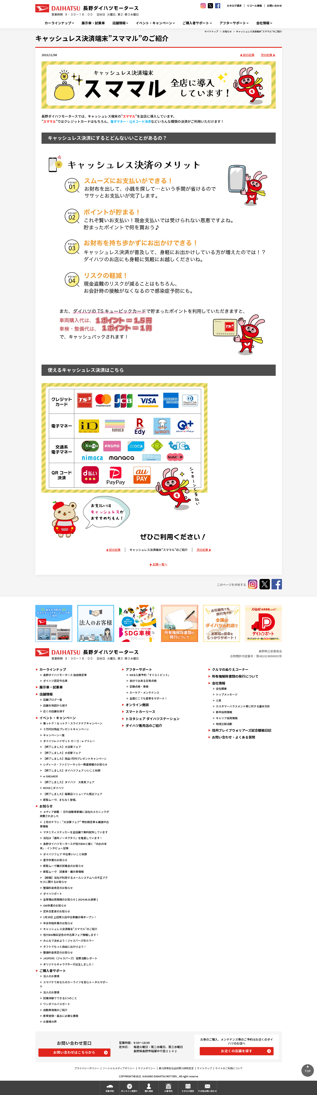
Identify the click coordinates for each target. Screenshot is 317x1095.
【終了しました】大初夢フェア (62, 753)
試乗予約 (110, 1091)
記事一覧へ (160, 564)
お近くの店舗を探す (236, 1050)
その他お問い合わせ (207, 1091)
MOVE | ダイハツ (53, 788)
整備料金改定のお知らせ (58, 888)
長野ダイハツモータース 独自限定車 (65, 675)
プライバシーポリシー (86, 1068)
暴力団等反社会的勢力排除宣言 (176, 1068)
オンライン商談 (137, 704)
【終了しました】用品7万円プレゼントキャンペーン (74, 759)
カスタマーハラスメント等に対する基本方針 (243, 706)
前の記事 (249, 55)
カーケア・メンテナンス (144, 692)
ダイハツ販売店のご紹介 (144, 725)
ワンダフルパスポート (56, 1004)
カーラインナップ (58, 23)
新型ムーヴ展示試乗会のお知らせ (63, 866)
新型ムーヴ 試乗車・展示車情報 (63, 872)
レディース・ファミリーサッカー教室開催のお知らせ (75, 764)
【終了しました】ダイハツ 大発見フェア (68, 782)
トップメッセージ (226, 694)
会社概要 (221, 689)
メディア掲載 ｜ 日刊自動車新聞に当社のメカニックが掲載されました (74, 814)
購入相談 (149, 1091)
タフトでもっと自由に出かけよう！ (64, 947)
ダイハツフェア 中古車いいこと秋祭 (65, 854)
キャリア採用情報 (226, 718)
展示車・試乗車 (93, 23)
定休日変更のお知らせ (56, 911)
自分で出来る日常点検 (143, 681)
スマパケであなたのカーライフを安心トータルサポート (74, 984)
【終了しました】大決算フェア (62, 747)
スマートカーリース (140, 711)
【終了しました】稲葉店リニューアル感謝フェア (72, 794)
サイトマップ (204, 1068)
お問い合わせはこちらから (74, 1052)
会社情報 (262, 23)
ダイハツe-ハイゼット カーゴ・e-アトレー (69, 741)
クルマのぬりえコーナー (230, 669)
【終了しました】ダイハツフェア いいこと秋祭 (71, 770)
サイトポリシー (146, 1068)
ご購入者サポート (195, 23)
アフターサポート (232, 23)
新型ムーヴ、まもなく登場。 (60, 800)
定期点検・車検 (139, 686)
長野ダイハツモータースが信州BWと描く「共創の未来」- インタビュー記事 (73, 846)
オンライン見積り (129, 1091)
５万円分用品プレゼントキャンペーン (66, 729)
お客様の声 (50, 1022)
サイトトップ (211, 31)
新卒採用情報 (224, 712)
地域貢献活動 (224, 724)
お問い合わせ (274, 5)
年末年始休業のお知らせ (58, 923)
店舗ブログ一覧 (52, 700)
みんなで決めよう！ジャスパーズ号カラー (68, 941)
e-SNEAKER (50, 776)
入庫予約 (168, 1091)
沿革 (218, 700)
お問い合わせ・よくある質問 (233, 737)
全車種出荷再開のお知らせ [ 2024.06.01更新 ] (70, 899)
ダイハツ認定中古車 (55, 681)
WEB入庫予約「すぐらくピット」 (150, 675)
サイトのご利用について (229, 1068)
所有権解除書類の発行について (235, 676)
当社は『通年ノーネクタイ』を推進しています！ (72, 838)
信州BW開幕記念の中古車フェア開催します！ (71, 935)
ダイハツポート (52, 894)
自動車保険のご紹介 (55, 1010)
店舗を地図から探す (55, 705)
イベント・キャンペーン (154, 23)
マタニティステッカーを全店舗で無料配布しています (75, 832)
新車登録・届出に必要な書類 (60, 1016)
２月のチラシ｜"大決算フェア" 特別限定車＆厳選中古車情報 (74, 824)
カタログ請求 (234, 5)
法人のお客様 (51, 976)
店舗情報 (119, 23)
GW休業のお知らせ (54, 905)
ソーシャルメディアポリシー (119, 1068)
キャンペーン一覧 (54, 735)
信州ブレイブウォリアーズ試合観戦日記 (241, 730)
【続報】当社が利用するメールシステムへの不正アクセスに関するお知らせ (74, 880)
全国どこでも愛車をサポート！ (148, 698)
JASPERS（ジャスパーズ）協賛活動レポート (70, 958)
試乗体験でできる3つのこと (60, 998)
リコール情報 (254, 5)
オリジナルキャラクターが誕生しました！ (68, 964)
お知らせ (227, 31)
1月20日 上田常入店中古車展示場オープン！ (70, 917)
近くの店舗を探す (54, 711)
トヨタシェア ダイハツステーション (153, 718)
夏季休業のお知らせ (55, 860)
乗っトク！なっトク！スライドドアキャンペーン (72, 723)
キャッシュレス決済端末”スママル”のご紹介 (259, 31)
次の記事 (266, 55)
